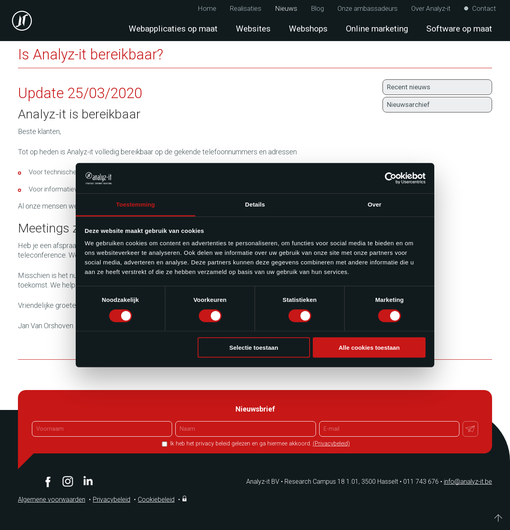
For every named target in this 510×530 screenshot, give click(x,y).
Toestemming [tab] (135, 204)
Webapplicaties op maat (173, 28)
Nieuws (286, 8)
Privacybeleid (111, 499)
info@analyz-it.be (468, 481)
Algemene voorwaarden (51, 499)
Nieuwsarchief (408, 104)
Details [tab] (255, 204)
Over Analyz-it (431, 8)
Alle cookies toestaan (369, 347)
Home (207, 8)
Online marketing (377, 28)
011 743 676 (423, 481)
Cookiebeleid (156, 499)
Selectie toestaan (254, 347)
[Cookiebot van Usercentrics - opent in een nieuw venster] (391, 178)
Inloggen (185, 498)
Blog (317, 8)
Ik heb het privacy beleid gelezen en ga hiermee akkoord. (259, 443)
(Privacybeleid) (331, 443)
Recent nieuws (408, 87)
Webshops (308, 28)
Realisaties (245, 8)
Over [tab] (375, 204)
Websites (253, 28)
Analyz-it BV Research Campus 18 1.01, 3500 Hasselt (322, 481)
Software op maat (459, 28)
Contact (484, 8)
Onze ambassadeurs (367, 8)
